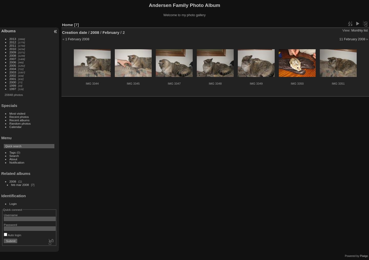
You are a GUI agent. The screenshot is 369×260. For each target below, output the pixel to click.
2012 (12, 42)
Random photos (20, 123)
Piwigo (364, 255)
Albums (8, 31)
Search (14, 155)
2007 (12, 59)
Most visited (17, 113)
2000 (12, 82)
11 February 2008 (352, 39)
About (13, 159)
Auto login (12, 235)
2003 (12, 72)
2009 (12, 52)
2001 (12, 79)
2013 (12, 39)
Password (10, 224)
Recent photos (19, 116)
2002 (12, 75)
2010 (12, 49)
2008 (12, 55)
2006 (12, 62)
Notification (16, 162)
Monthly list (359, 30)
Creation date (74, 32)
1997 (12, 89)
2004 (12, 69)
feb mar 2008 (20, 184)
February (110, 32)
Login (13, 203)
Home (67, 25)
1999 (12, 85)
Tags (12, 152)
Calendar (15, 126)
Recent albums (19, 120)
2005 (12, 65)
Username (11, 215)
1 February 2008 (77, 39)
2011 (12, 45)
